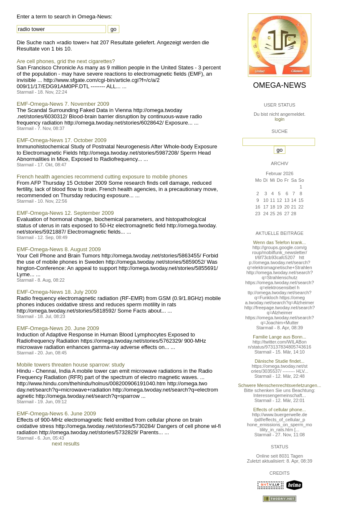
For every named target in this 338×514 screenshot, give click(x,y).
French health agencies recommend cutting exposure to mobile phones (102, 176)
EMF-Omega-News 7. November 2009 (63, 104)
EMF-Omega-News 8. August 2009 (59, 249)
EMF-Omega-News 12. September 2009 (65, 213)
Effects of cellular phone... (279, 409)
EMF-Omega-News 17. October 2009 (61, 140)
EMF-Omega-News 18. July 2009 (57, 292)
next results (65, 443)
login (279, 119)
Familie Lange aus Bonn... (279, 336)
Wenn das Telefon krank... (279, 242)
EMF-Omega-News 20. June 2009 (58, 328)
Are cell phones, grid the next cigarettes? (66, 61)
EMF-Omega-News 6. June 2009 (56, 413)
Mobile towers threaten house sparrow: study (71, 364)
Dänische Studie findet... (279, 361)
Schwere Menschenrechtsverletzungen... (279, 385)
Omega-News (279, 85)
